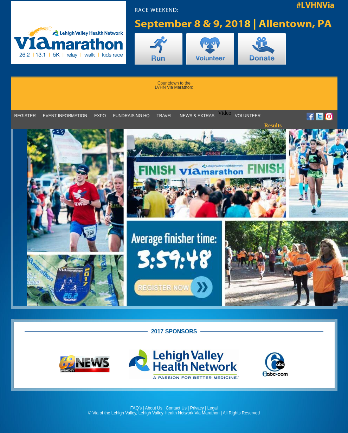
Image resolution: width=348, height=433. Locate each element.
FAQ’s (136, 408)
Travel (164, 115)
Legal (212, 408)
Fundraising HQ (131, 115)
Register (25, 115)
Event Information (65, 115)
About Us (153, 408)
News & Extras (197, 115)
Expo (100, 115)
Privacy (197, 408)
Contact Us (176, 408)
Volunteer (247, 115)
